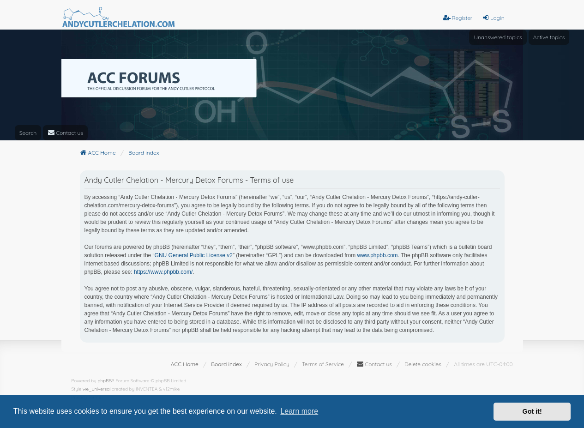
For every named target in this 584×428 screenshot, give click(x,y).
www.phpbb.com (377, 255)
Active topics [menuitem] (549, 37)
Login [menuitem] (493, 17)
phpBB (104, 381)
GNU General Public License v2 (194, 255)
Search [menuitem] (28, 132)
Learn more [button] (299, 411)
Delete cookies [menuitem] (422, 364)
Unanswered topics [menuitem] (498, 37)
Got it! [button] (532, 411)
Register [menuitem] (457, 17)
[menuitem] (65, 132)
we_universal (96, 389)
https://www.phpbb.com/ (163, 272)
